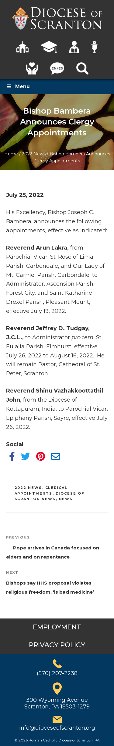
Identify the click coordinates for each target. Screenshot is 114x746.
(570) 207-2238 (57, 673)
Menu (18, 86)
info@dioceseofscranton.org (57, 727)
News (66, 499)
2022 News (34, 154)
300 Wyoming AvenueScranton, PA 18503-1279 (57, 703)
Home (11, 154)
